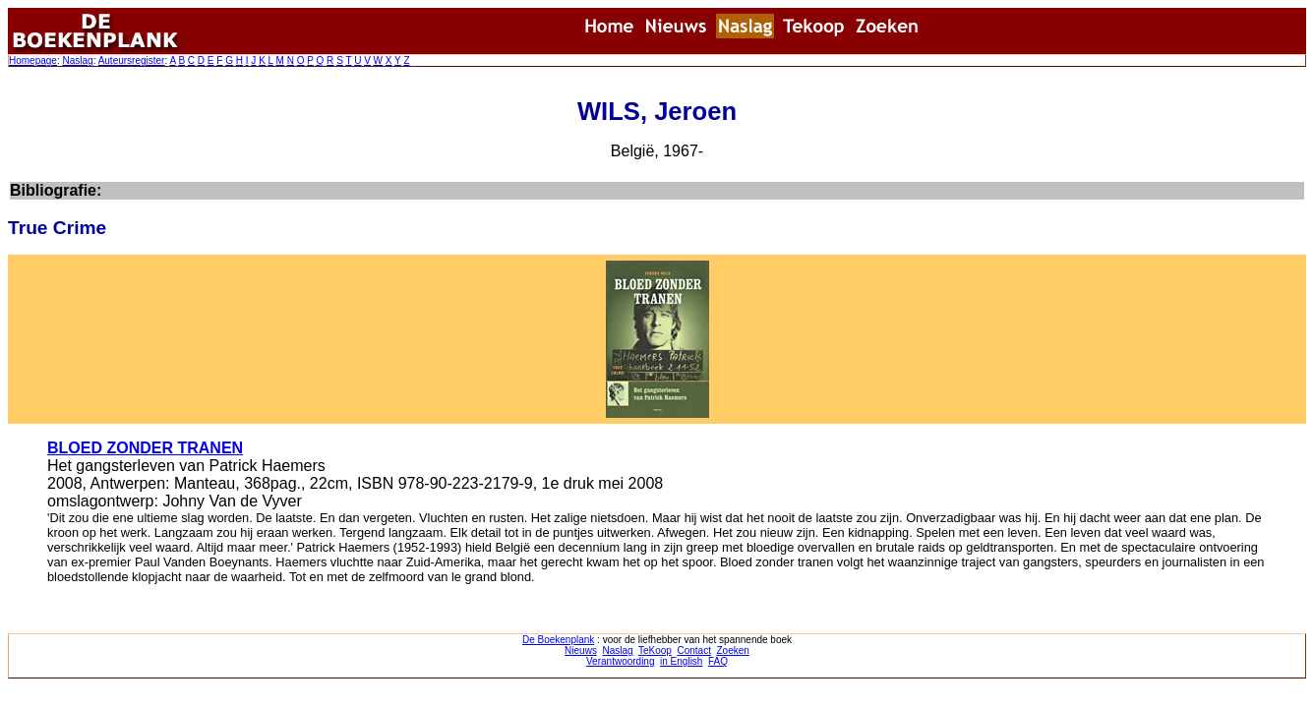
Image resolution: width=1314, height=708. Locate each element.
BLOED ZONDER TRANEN (145, 448)
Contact (693, 650)
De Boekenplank (558, 639)
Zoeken (733, 650)
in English (681, 661)
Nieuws (581, 650)
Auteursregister (131, 60)
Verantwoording (620, 661)
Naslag (77, 60)
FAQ (718, 661)
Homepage (33, 60)
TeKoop (655, 650)
